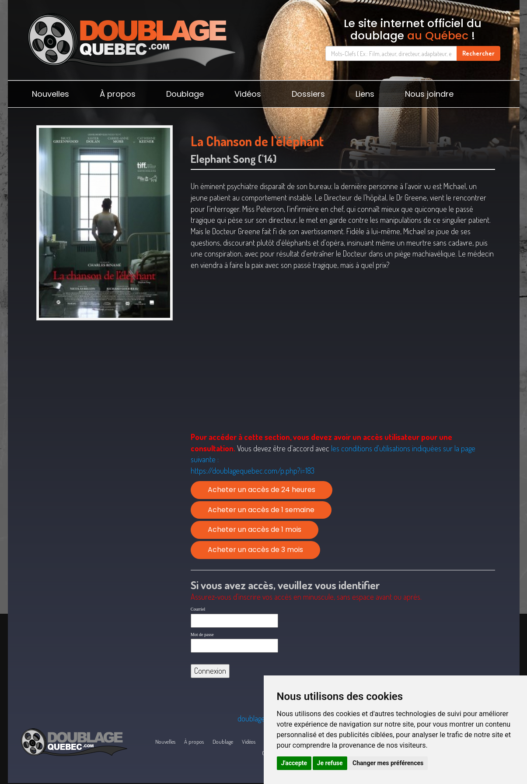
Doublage (185, 93)
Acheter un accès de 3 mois (255, 550)
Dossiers (308, 93)
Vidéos (247, 93)
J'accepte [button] (294, 762)
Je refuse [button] (330, 762)
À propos (118, 93)
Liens (365, 93)
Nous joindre (429, 93)
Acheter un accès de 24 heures (261, 490)
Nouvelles (50, 93)
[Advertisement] (105, 392)
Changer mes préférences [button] (387, 762)
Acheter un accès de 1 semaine (261, 510)
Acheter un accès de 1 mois (254, 529)
